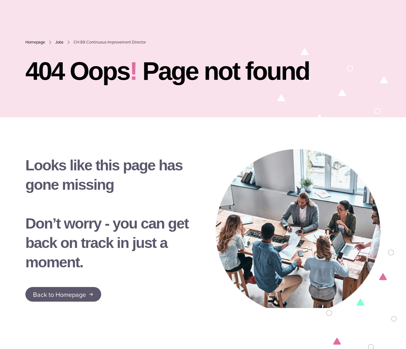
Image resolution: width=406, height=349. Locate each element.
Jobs (59, 42)
